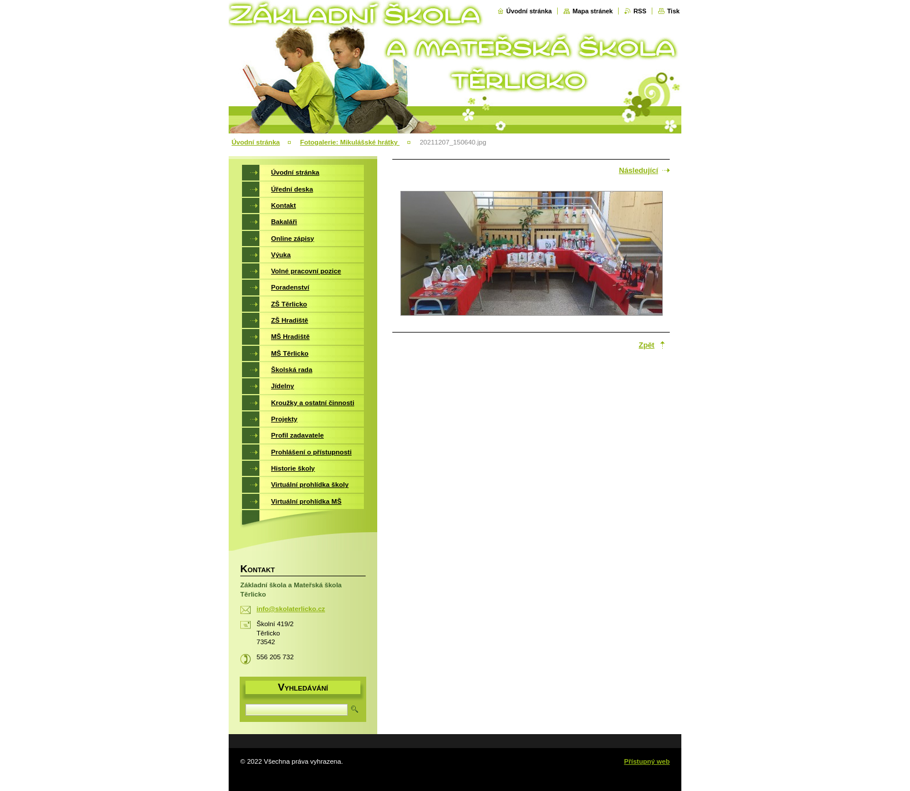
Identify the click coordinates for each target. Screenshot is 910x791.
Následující (638, 170)
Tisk (673, 11)
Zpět (647, 345)
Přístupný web (647, 761)
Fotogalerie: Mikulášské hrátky (350, 142)
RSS (639, 11)
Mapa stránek (592, 11)
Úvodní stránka (529, 11)
